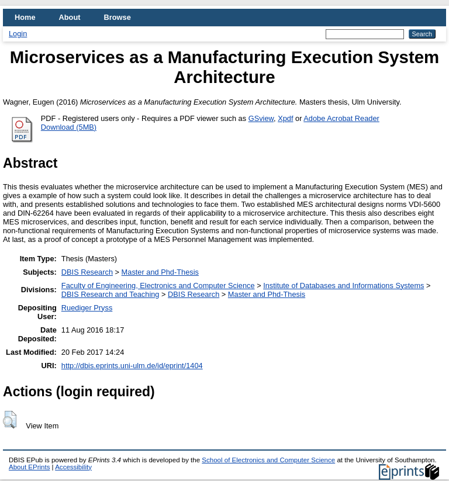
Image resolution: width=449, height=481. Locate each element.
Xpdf (285, 118)
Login (18, 33)
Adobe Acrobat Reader (341, 118)
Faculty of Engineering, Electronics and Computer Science (158, 285)
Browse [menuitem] (117, 17)
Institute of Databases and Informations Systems (343, 285)
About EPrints (29, 466)
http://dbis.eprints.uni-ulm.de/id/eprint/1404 (132, 365)
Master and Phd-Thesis (160, 272)
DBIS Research (87, 272)
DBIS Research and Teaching (110, 294)
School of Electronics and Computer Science (268, 459)
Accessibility (73, 466)
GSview (261, 118)
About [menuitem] (70, 17)
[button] (9, 419)
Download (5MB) (68, 127)
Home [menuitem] (25, 17)
